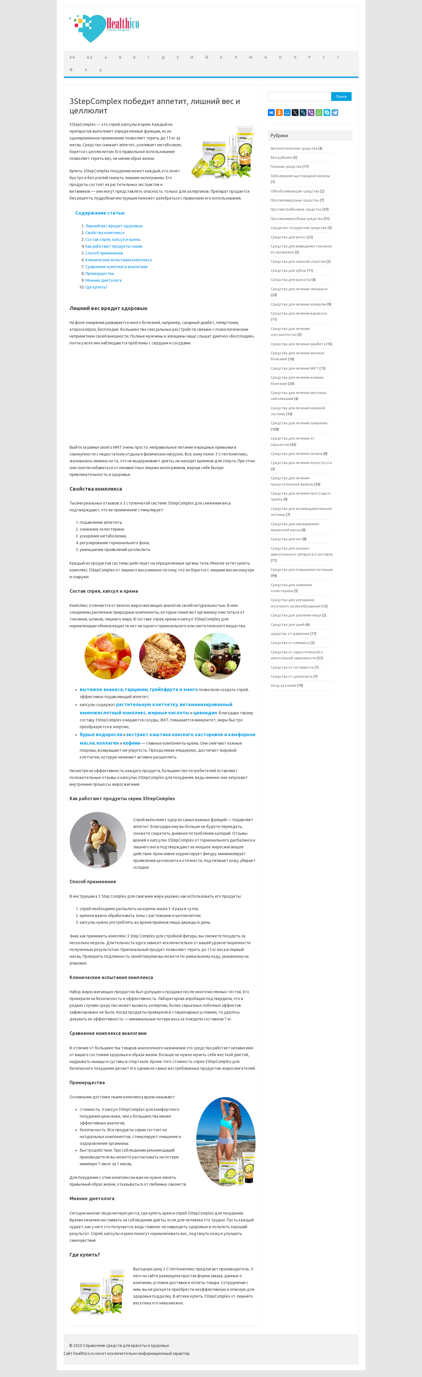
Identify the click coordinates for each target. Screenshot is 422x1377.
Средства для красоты (290, 279)
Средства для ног (286, 539)
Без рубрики (281, 157)
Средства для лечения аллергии (298, 304)
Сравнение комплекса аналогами (116, 266)
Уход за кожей (283, 685)
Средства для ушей (288, 624)
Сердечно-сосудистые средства (299, 228)
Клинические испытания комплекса (118, 260)
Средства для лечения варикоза (299, 313)
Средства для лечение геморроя (299, 289)
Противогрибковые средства (296, 209)
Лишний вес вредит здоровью (114, 226)
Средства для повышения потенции (302, 569)
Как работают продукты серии (113, 246)
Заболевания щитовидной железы (300, 176)
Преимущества (99, 273)
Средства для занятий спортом (298, 261)
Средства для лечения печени (296, 454)
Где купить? (96, 287)
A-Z (90, 57)
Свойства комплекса (104, 232)
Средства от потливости (292, 667)
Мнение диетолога (103, 280)
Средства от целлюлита (291, 676)
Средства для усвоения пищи (296, 615)
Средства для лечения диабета (298, 344)
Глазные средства (286, 166)
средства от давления (290, 633)
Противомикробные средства (297, 219)
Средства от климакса (290, 643)
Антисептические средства (294, 148)
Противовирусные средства (295, 200)
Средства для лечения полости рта (301, 463)
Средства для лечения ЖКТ (294, 368)
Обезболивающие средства (295, 191)
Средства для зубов (288, 270)
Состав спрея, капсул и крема (112, 239)
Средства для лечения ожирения (299, 423)
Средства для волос (288, 237)
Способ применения (104, 253)
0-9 (72, 57)
